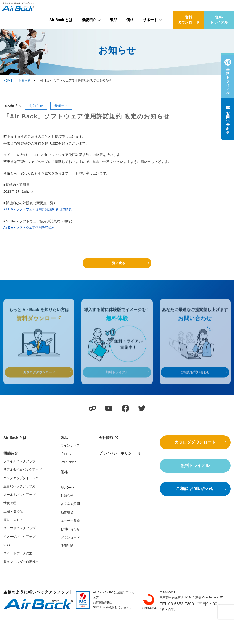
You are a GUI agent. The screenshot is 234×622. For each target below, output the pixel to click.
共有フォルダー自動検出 (21, 565)
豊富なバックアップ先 (19, 489)
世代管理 (9, 506)
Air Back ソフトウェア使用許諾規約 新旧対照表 (39, 210)
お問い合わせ (70, 532)
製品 (113, 31)
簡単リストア (13, 523)
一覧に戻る (117, 263)
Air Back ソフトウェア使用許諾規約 (30, 228)
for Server (69, 465)
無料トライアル (219, 31)
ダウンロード (70, 540)
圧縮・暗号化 (13, 514)
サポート (150, 31)
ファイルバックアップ (19, 464)
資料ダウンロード (188, 31)
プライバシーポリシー (117, 456)
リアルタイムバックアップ (22, 472)
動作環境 (67, 515)
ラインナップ (70, 448)
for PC (66, 457)
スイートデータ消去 (17, 556)
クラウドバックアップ (19, 531)
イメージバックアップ (19, 539)
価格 (130, 31)
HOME (7, 80)
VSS (6, 548)
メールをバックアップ (19, 497)
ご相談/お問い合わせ (195, 382)
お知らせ (25, 80)
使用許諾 (67, 549)
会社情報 (220, 3)
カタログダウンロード (39, 382)
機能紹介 (89, 31)
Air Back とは (60, 31)
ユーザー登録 (70, 523)
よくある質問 (70, 507)
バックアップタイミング (21, 481)
